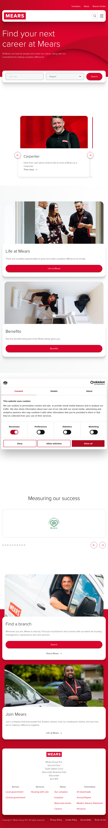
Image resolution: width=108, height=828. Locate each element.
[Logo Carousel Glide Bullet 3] (7, 545)
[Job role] (25, 76)
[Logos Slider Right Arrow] (102, 545)
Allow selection (54, 443)
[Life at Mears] (54, 268)
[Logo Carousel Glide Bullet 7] (17, 545)
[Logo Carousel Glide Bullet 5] (12, 545)
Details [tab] (54, 391)
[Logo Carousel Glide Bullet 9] (22, 545)
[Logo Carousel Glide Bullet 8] (19, 545)
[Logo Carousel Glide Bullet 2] (5, 545)
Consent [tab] (18, 391)
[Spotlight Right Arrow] (90, 155)
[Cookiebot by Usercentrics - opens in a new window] (92, 383)
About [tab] (89, 391)
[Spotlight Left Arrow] (17, 155)
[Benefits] (54, 348)
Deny (19, 443)
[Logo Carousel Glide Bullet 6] (15, 545)
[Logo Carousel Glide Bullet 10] (24, 545)
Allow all (88, 443)
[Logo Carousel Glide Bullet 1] (3, 545)
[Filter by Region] (65, 76)
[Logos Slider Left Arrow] (94, 545)
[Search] (94, 76)
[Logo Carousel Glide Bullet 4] (10, 545)
